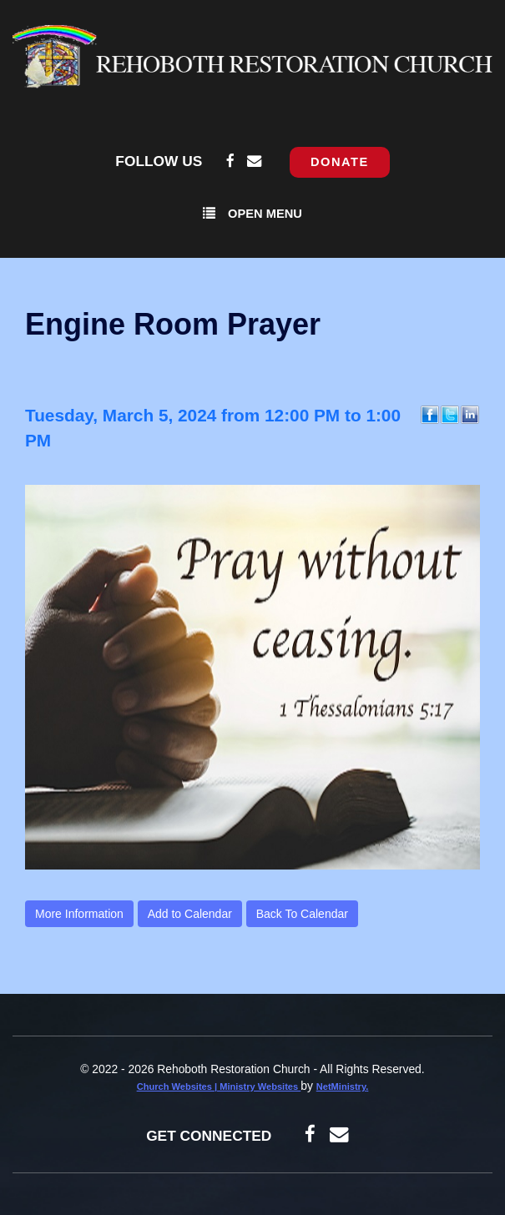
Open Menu (252, 212)
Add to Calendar (190, 913)
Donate (340, 162)
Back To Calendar (302, 913)
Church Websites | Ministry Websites (219, 1086)
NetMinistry (341, 1086)
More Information (79, 913)
